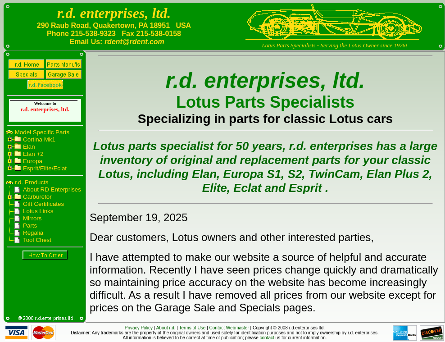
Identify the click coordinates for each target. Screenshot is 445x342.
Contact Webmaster (229, 327)
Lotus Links (38, 211)
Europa (32, 161)
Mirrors (32, 218)
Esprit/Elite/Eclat (45, 168)
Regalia (33, 232)
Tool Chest (37, 240)
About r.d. (166, 327)
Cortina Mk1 (39, 139)
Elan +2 (33, 153)
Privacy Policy (139, 327)
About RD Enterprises (52, 189)
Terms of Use (192, 327)
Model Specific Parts (41, 132)
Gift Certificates (43, 204)
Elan (29, 146)
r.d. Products (31, 182)
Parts (30, 225)
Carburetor (37, 196)
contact (267, 337)
